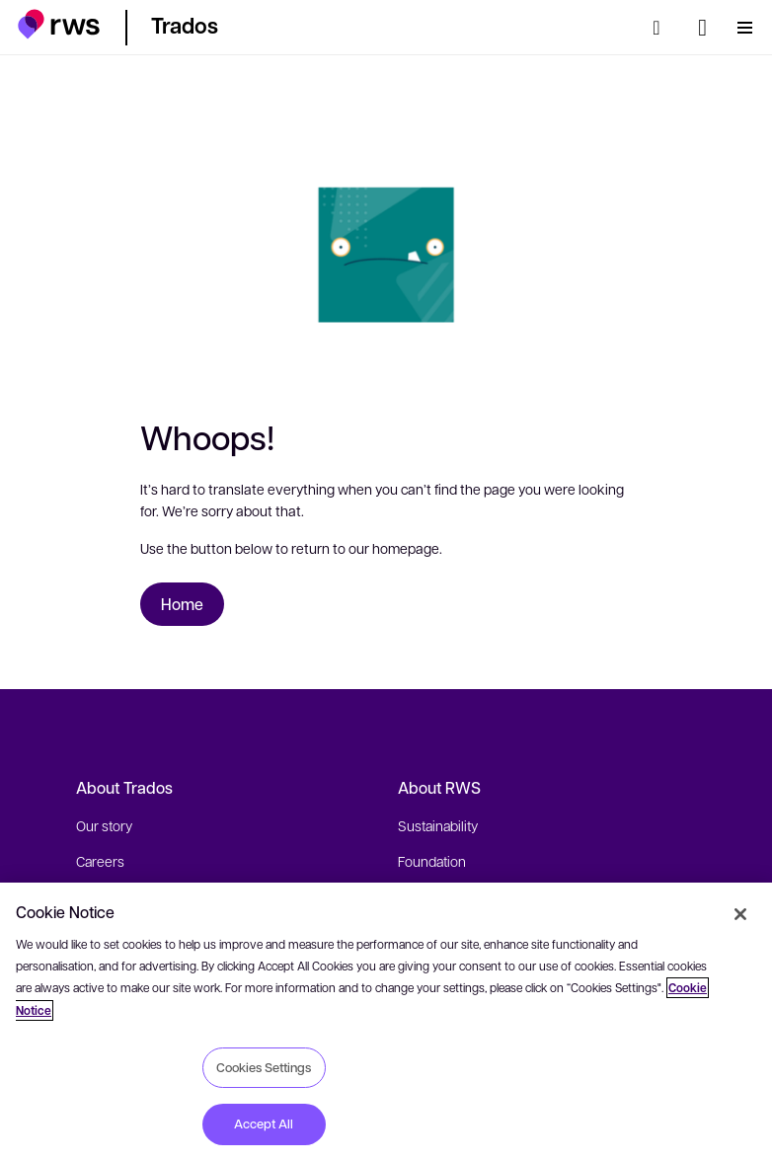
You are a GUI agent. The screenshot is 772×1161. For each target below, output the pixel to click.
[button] (59, 24)
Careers (100, 861)
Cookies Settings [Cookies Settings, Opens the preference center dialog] (263, 1067)
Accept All (263, 1123)
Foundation (432, 861)
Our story (104, 825)
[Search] (662, 27)
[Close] (740, 914)
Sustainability (438, 825)
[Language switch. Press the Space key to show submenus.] (702, 27)
